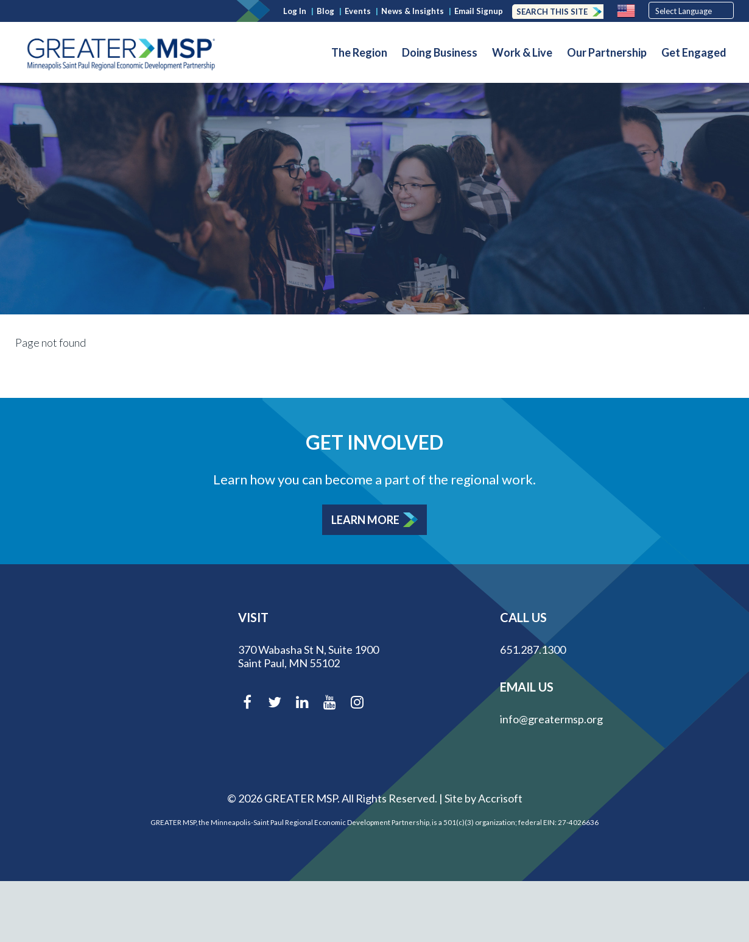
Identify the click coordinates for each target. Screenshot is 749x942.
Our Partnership (607, 52)
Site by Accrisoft (483, 798)
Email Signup (478, 11)
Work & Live (522, 52)
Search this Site (552, 11)
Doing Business (439, 52)
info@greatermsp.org (551, 719)
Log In (294, 11)
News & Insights (412, 11)
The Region (359, 52)
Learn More (365, 519)
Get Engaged (693, 52)
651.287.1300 (533, 649)
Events (358, 11)
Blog (325, 11)
